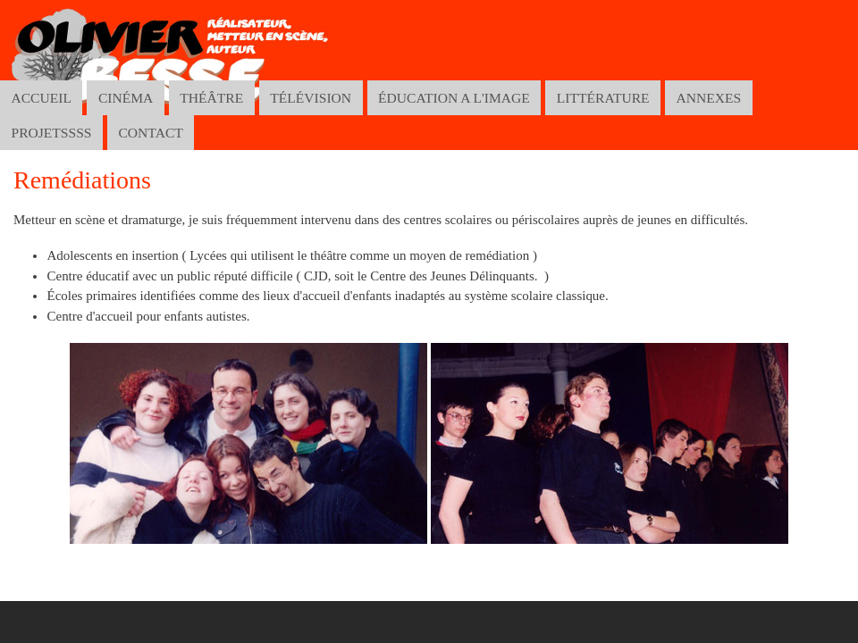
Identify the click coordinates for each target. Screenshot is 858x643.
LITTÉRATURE (603, 97)
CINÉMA (125, 97)
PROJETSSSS (51, 132)
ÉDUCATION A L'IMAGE (454, 97)
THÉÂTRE (211, 97)
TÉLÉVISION (310, 97)
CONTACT (150, 132)
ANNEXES (709, 97)
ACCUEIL (41, 97)
